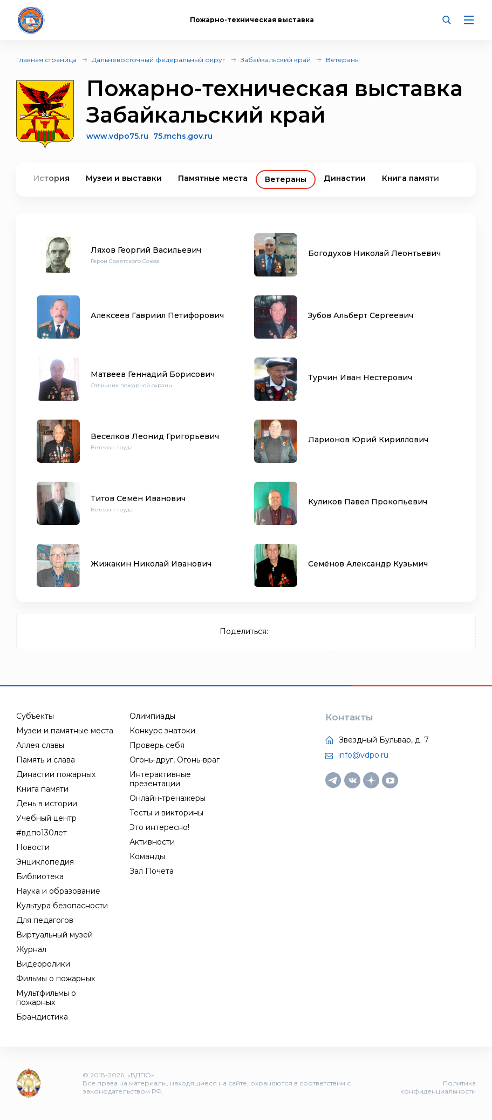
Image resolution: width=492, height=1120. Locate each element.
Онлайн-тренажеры (167, 798)
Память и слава (45, 760)
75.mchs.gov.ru (183, 136)
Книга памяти (410, 178)
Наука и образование (58, 891)
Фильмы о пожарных (55, 978)
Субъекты (35, 716)
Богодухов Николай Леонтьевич (374, 253)
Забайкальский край (276, 60)
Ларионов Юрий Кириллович (368, 439)
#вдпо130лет (41, 833)
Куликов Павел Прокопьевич (367, 502)
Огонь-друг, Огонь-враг (174, 760)
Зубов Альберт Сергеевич (360, 315)
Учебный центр (46, 818)
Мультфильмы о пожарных (46, 997)
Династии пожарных (55, 774)
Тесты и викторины (166, 813)
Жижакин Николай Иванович (151, 564)
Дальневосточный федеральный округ (159, 60)
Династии (345, 178)
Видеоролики (43, 964)
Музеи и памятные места (64, 731)
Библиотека (40, 876)
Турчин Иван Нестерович (360, 377)
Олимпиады (152, 716)
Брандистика (42, 1017)
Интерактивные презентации (160, 779)
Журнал (31, 949)
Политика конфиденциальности (438, 1087)
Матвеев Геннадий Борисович (153, 374)
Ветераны (343, 60)
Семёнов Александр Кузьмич (368, 564)
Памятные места (213, 178)
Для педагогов (44, 920)
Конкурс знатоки (162, 731)
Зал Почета (151, 871)
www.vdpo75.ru (117, 136)
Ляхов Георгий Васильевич (146, 250)
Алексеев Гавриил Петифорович (157, 315)
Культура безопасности (62, 905)
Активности (152, 842)
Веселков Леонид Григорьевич (155, 436)
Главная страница (46, 60)
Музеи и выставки (124, 178)
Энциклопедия (45, 862)
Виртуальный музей (54, 935)
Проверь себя (156, 745)
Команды (147, 856)
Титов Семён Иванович (138, 498)
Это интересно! (159, 827)
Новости (33, 847)
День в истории (46, 803)
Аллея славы (40, 745)
